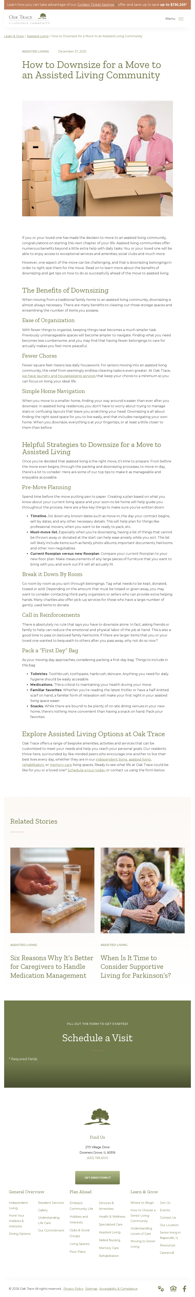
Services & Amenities (106, 1206)
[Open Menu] (181, 19)
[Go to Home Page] (29, 21)
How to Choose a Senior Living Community (143, 1215)
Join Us (165, 1203)
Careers (167, 1252)
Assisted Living (37, 36)
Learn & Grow (14, 36)
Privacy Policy (73, 1289)
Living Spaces (79, 1244)
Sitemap (91, 1289)
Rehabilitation (109, 1256)
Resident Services (51, 1203)
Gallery (43, 1210)
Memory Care (109, 1248)
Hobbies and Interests (79, 1219)
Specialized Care (110, 1224)
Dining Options (20, 1234)
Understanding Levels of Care (141, 1231)
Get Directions (97, 1175)
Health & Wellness (112, 1216)
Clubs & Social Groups (79, 1233)
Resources (167, 1245)
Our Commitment (51, 1230)
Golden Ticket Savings (97, 5)
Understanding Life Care (48, 1220)
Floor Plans (78, 1252)
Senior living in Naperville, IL (170, 1235)
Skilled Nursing (109, 1240)
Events (165, 1210)
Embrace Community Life (81, 1206)
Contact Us (168, 1218)
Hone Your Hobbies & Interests (16, 1221)
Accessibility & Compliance (118, 1289)
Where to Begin (142, 1203)
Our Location (169, 1225)
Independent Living (18, 1205)
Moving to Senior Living (143, 1243)
